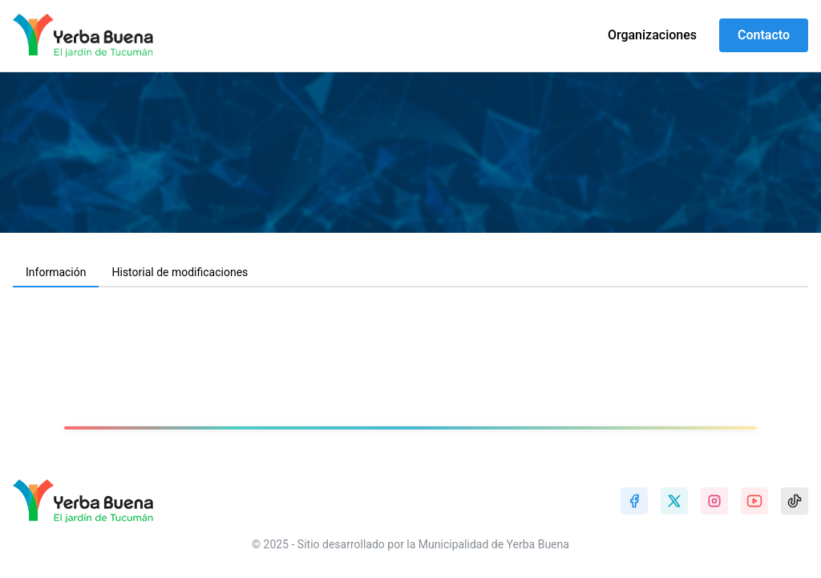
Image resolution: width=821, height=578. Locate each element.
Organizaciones (652, 35)
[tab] (56, 272)
